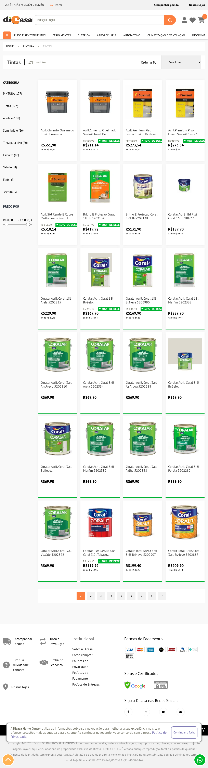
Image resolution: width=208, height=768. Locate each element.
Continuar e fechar (184, 732)
